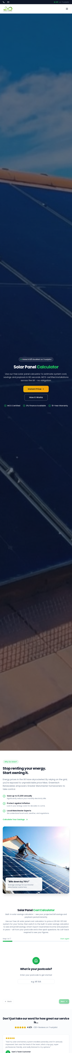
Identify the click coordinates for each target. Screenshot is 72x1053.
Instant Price (36, 389)
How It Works (36, 397)
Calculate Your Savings (15, 819)
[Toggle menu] (67, 8)
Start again (64, 939)
